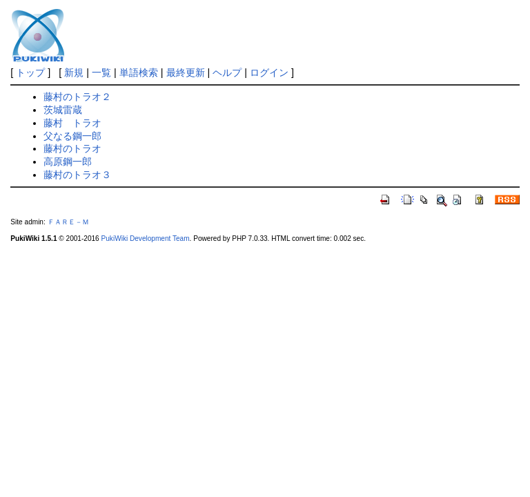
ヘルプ (227, 72)
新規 (74, 72)
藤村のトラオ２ (77, 96)
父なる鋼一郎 (72, 136)
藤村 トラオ (72, 122)
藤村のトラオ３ (77, 174)
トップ (30, 72)
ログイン (269, 72)
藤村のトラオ (72, 148)
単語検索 (138, 72)
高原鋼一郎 (67, 161)
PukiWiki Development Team (145, 238)
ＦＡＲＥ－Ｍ (68, 222)
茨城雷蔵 (62, 109)
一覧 (101, 72)
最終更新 (185, 72)
